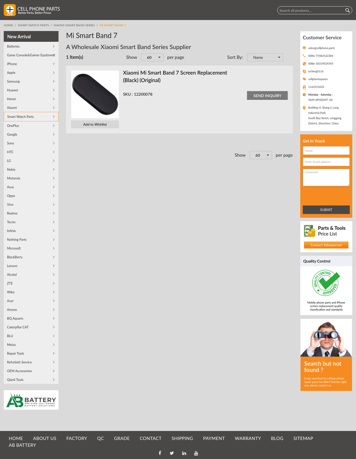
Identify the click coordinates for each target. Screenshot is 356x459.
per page (175, 57)
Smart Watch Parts (33, 25)
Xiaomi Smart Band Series (74, 25)
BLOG (277, 438)
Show (131, 57)
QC (100, 438)
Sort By (234, 57)
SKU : (128, 94)
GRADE (122, 438)
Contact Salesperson (326, 245)
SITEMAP (303, 438)
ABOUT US (44, 438)
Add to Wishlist (95, 124)
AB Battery (22, 445)
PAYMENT (214, 438)
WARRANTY (248, 438)
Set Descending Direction (288, 58)
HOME (16, 438)
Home (8, 25)
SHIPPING (182, 438)
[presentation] (325, 194)
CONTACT (151, 438)
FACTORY (76, 438)
